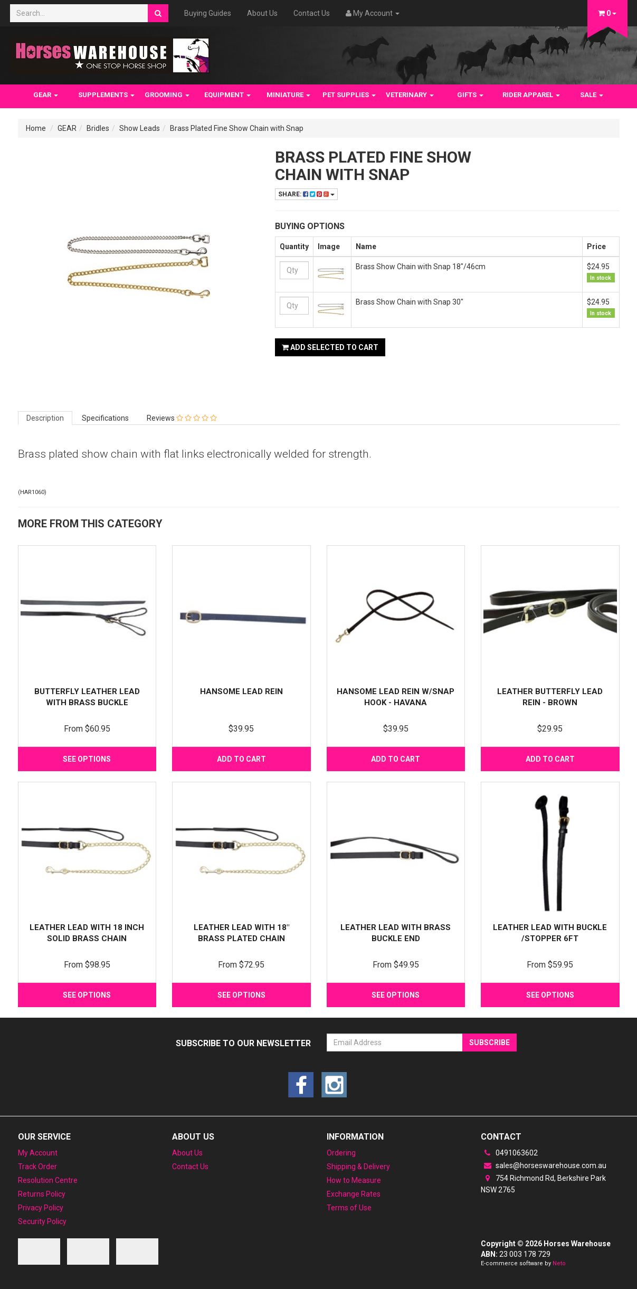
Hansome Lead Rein (241, 691)
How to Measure (354, 1180)
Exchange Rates (354, 1194)
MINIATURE (288, 95)
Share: (306, 194)
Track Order (37, 1166)
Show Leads (139, 128)
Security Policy (42, 1221)
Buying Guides (207, 13)
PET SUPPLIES (349, 95)
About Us (262, 13)
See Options (87, 759)
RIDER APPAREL (531, 95)
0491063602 (509, 1153)
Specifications (105, 418)
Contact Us (311, 13)
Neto (559, 1263)
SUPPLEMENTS (106, 95)
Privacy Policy (40, 1207)
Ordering (341, 1153)
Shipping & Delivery (358, 1166)
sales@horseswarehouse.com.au (543, 1165)
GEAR (45, 95)
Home (36, 128)
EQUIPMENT (227, 95)
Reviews (182, 418)
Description (45, 418)
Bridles (98, 128)
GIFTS (470, 95)
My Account (38, 1153)
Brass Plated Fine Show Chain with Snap (236, 128)
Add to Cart (241, 759)
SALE (591, 95)
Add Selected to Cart (330, 347)
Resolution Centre (48, 1180)
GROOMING (167, 95)
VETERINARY (410, 95)
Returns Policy (41, 1194)
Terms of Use (349, 1207)
